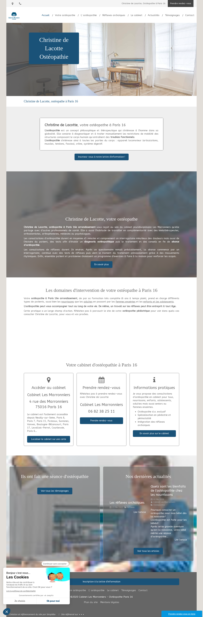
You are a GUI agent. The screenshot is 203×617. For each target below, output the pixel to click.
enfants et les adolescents (158, 301)
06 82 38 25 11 (101, 411)
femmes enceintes (125, 301)
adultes (88, 301)
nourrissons (67, 301)
